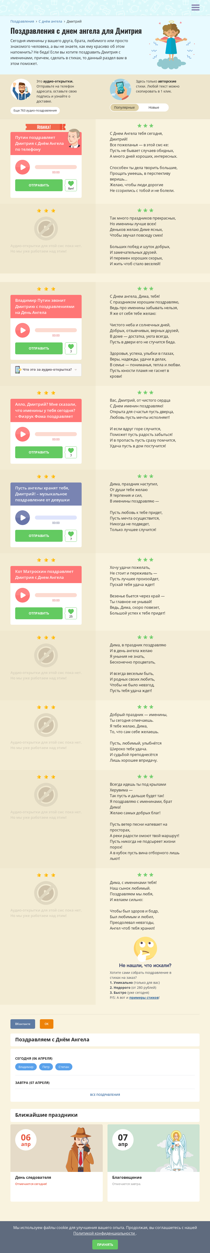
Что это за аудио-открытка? (34, 372)
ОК (47, 1027)
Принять (105, 1244)
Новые (154, 107)
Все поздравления (105, 1098)
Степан (64, 1070)
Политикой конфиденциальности (104, 1233)
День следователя (33, 1180)
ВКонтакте (22, 1027)
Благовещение (127, 1180)
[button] (22, 167)
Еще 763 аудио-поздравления (35, 110)
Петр (46, 1070)
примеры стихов (144, 1000)
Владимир (26, 1070)
